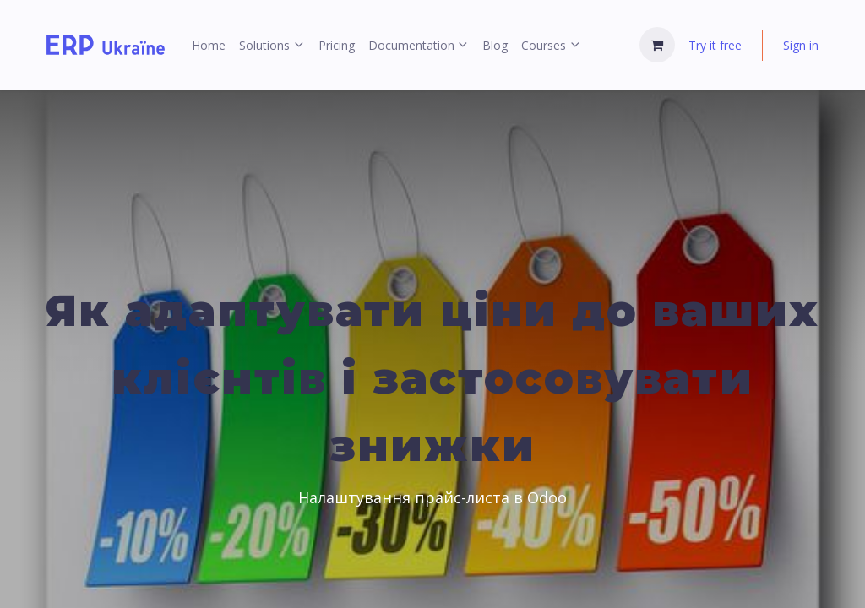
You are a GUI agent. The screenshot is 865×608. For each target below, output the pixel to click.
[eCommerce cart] (657, 44)
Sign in (801, 45)
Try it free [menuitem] (715, 45)
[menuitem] (208, 45)
